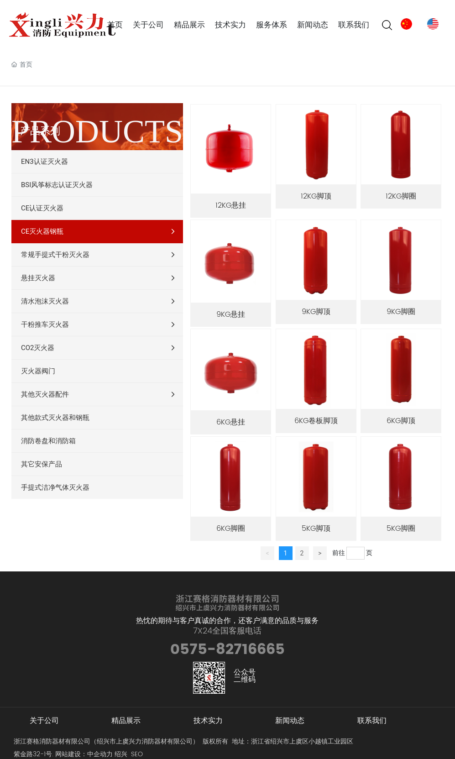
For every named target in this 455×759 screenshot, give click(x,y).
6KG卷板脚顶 (316, 421)
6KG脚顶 (401, 421)
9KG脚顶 (316, 312)
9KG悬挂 (230, 314)
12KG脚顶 (316, 196)
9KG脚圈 (401, 312)
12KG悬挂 (230, 205)
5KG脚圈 (401, 528)
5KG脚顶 (316, 528)
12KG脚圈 (401, 196)
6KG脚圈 (230, 528)
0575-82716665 (227, 650)
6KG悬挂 (230, 422)
